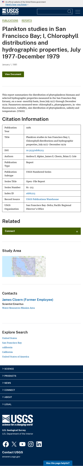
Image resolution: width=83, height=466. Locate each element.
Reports (27, 20)
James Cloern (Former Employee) (27, 299)
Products (10, 376)
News (7, 383)
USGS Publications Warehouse (42, 199)
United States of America (15, 356)
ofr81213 (30, 193)
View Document (13, 74)
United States (9, 338)
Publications (10, 20)
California (7, 352)
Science (9, 369)
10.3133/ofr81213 (35, 150)
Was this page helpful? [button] (58, 463)
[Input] (55, 11)
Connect (10, 231)
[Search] (70, 11)
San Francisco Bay (12, 342)
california (7, 347)
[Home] (10, 14)
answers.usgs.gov (11, 456)
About (8, 397)
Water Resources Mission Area (18, 308)
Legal (7, 404)
